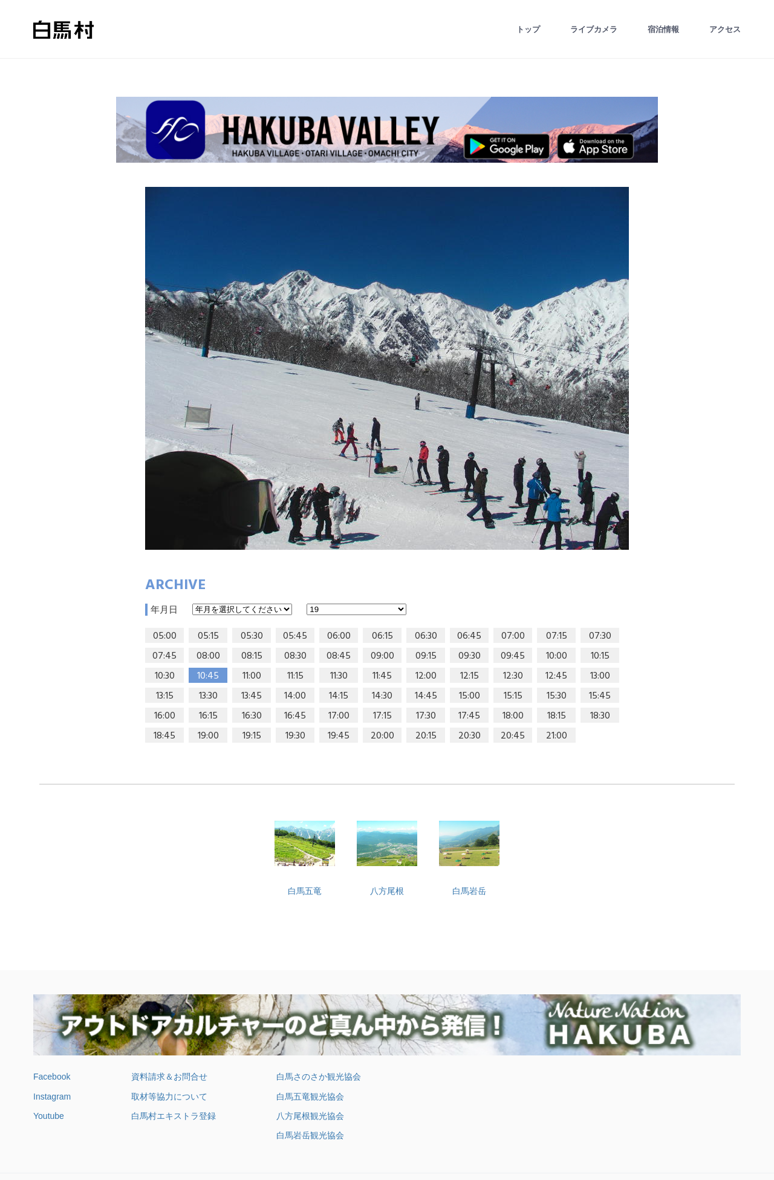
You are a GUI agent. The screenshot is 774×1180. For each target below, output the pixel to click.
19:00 (208, 736)
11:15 (295, 676)
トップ (528, 29)
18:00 (513, 716)
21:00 (556, 736)
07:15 (556, 636)
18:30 (600, 716)
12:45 (556, 676)
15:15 (513, 696)
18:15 (556, 716)
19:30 (295, 736)
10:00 (556, 656)
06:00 (339, 636)
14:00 (295, 696)
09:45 (513, 656)
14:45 (426, 696)
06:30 (426, 636)
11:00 (251, 676)
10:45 (208, 676)
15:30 (557, 696)
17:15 (382, 716)
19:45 (339, 736)
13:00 (600, 676)
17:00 (339, 716)
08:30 (295, 656)
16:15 (208, 716)
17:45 (469, 716)
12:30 (513, 676)
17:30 (426, 716)
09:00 (382, 656)
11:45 (382, 676)
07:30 (600, 636)
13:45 (251, 696)
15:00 (469, 696)
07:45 (164, 656)
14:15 (338, 696)
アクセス (725, 29)
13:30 (208, 696)
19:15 (251, 736)
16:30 (252, 716)
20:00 (382, 736)
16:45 (295, 716)
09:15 (426, 656)
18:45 (164, 736)
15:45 (600, 696)
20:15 (426, 736)
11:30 (339, 676)
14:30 (382, 696)
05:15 (208, 636)
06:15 (382, 636)
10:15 (600, 656)
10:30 (165, 676)
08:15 (251, 656)
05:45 (295, 636)
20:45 (513, 736)
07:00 (513, 636)
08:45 (339, 656)
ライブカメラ (593, 29)
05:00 (165, 636)
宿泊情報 (663, 29)
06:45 (469, 636)
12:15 (469, 676)
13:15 (165, 696)
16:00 (164, 716)
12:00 (426, 676)
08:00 (208, 656)
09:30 (469, 656)
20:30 (469, 736)
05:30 (252, 636)
